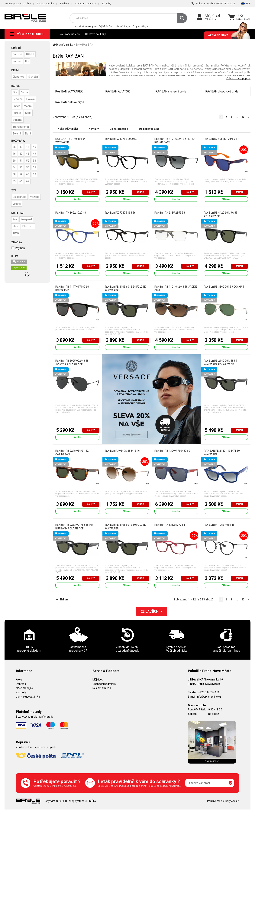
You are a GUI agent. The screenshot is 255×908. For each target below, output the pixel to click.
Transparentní (21, 125)
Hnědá (16, 105)
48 (29, 153)
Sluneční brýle (123, 26)
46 (14, 153)
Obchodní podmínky (85, 3)
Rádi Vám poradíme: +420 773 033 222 (213, 3)
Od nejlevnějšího (149, 128)
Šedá (29, 112)
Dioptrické (19, 76)
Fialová (31, 98)
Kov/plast (27, 217)
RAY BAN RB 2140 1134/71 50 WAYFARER (222, 452)
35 (14, 146)
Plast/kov (28, 224)
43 (21, 146)
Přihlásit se (210, 19)
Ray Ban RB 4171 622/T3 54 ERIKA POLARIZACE (174, 140)
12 (243, 116)
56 (29, 166)
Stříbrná (17, 118)
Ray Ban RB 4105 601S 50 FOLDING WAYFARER (125, 526)
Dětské (31, 54)
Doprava (21, 683)
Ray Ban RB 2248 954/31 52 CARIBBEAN (72, 452)
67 (29, 180)
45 (36, 146)
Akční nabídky (227, 35)
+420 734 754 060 (209, 692)
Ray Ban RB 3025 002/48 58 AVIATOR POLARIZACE (72, 362)
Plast (16, 224)
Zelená (17, 132)
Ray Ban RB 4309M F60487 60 (172, 450)
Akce (19, 679)
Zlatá (28, 132)
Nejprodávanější (68, 128)
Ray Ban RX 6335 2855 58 (169, 212)
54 (14, 166)
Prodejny (64, 3)
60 (29, 173)
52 (29, 159)
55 (21, 166)
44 (29, 146)
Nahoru (62, 599)
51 (21, 159)
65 (14, 180)
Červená (18, 98)
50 (14, 159)
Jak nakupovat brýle (28, 696)
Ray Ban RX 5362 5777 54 (169, 524)
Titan (16, 231)
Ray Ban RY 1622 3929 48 (70, 212)
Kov (15, 217)
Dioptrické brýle (140, 26)
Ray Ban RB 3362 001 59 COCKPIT (224, 286)
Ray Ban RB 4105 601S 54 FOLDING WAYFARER (125, 288)
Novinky (94, 128)
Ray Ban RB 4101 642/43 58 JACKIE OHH (175, 288)
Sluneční (34, 76)
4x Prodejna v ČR (70, 34)
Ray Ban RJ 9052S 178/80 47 (221, 138)
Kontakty (106, 3)
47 (21, 153)
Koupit (91, 192)
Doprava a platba (45, 3)
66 (21, 180)
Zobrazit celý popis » (238, 78)
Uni (28, 60)
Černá (25, 91)
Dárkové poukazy (95, 34)
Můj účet (212, 15)
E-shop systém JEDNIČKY (81, 801)
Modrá (28, 105)
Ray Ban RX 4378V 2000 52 (121, 138)
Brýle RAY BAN (106, 26)
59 (21, 173)
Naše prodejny (24, 688)
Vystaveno (18, 266)
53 (36, 159)
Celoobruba (20, 195)
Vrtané (17, 202)
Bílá (15, 91)
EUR (248, 3)
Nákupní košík (243, 19)
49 (36, 153)
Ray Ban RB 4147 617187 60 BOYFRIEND (72, 288)
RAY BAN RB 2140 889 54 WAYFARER (70, 140)
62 (36, 173)
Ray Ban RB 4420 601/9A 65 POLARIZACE (220, 214)
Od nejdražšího (118, 128)
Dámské (18, 54)
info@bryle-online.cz (209, 696)
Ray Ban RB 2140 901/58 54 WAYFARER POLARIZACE (220, 362)
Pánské (17, 60)
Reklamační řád (101, 688)
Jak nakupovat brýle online (18, 3)
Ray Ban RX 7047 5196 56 (120, 212)
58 (14, 173)
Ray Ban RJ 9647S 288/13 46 (122, 450)
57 (36, 166)
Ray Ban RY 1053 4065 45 (219, 524)
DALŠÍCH (151, 611)
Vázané (35, 195)
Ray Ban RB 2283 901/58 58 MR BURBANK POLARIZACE (74, 526)
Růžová (17, 112)
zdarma (19, 260)
